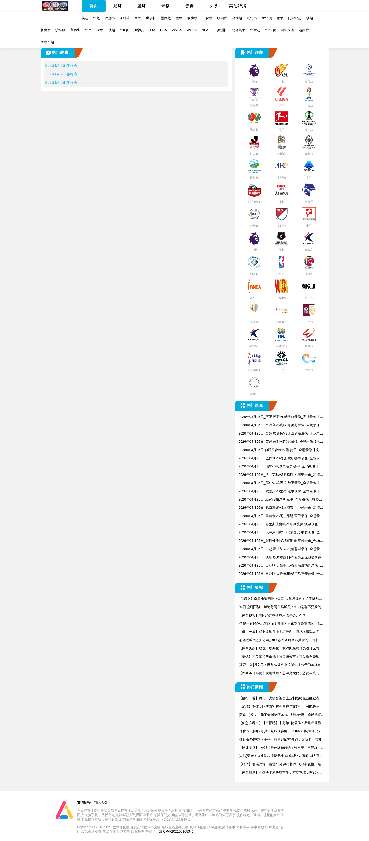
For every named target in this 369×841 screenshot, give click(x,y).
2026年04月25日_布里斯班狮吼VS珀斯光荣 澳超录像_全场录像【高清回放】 (281, 524)
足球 (117, 5)
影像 (189, 5)
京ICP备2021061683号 (176, 831)
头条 (213, 5)
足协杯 (252, 18)
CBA (163, 30)
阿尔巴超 (295, 18)
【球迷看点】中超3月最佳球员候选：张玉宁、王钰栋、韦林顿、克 (282, 748)
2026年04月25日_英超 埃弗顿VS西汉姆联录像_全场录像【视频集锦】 (281, 433)
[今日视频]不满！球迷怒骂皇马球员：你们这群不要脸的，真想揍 (282, 607)
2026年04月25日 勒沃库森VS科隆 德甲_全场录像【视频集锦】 (280, 450)
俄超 (111, 30)
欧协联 (192, 18)
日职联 (207, 18)
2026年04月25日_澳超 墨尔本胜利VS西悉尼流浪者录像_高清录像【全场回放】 (281, 557)
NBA (151, 30)
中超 (96, 18)
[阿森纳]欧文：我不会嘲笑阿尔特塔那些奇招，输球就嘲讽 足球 (282, 715)
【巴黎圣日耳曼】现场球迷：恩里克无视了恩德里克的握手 (281, 673)
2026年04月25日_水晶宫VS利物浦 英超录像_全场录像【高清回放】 (279, 425)
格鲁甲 (46, 30)
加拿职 (138, 30)
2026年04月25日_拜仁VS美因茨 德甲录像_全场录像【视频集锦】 (281, 483)
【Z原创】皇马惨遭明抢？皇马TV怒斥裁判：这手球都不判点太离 (280, 599)
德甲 (179, 18)
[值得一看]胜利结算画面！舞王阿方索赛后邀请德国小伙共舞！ (282, 624)
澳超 (309, 18)
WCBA (192, 30)
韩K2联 (270, 30)
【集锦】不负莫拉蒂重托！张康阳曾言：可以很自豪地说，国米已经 (279, 657)
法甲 (100, 30)
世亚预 (267, 18)
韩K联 (124, 30)
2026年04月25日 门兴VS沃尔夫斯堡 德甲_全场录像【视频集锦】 (280, 466)
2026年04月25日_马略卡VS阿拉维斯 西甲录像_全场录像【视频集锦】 (281, 516)
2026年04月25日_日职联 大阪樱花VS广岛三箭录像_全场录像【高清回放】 (281, 574)
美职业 (75, 30)
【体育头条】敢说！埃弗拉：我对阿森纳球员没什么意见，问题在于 (279, 648)
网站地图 (100, 802)
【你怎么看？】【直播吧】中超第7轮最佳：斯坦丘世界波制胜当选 (282, 723)
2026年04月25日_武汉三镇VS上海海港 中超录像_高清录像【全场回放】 (281, 508)
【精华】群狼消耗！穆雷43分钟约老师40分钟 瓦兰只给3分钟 (281, 764)
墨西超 (166, 18)
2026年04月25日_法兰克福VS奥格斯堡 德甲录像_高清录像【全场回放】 (281, 475)
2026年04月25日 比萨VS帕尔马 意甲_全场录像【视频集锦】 (280, 499)
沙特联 (60, 30)
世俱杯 (151, 18)
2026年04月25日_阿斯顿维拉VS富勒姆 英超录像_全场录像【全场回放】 (281, 541)
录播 (165, 5)
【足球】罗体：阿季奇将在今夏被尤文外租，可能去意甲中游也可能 (281, 706)
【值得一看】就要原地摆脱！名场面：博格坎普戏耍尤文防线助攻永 (281, 632)
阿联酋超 (47, 42)
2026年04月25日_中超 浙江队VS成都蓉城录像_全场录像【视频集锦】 (281, 549)
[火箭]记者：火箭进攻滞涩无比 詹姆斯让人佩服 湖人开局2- (282, 756)
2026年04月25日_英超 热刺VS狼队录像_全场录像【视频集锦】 (281, 442)
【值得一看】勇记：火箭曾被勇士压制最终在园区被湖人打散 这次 (281, 698)
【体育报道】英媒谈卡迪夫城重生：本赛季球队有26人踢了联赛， (281, 772)
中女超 (255, 30)
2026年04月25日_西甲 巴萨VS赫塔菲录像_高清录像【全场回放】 (281, 417)
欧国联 (222, 18)
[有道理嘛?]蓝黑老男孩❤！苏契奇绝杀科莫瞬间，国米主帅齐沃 (280, 640)
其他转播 (237, 5)
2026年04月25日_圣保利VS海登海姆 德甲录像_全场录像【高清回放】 (281, 458)
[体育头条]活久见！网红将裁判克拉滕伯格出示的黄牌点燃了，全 (282, 665)
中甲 (88, 30)
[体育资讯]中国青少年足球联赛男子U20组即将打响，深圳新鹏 (281, 731)
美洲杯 (222, 30)
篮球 (141, 5)
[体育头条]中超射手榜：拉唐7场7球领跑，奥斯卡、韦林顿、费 (280, 740)
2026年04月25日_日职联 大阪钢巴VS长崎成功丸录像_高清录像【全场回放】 (281, 565)
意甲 (280, 18)
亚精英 (125, 18)
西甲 (137, 18)
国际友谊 (287, 30)
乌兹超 (237, 18)
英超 (85, 18)
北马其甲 (238, 30)
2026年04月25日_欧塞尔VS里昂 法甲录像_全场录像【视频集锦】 (281, 491)
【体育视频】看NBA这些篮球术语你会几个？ (272, 615)
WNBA (177, 30)
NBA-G (206, 30)
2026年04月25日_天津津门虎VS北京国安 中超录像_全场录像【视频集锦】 (281, 532)
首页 (93, 5)
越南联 (304, 30)
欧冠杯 (110, 18)
